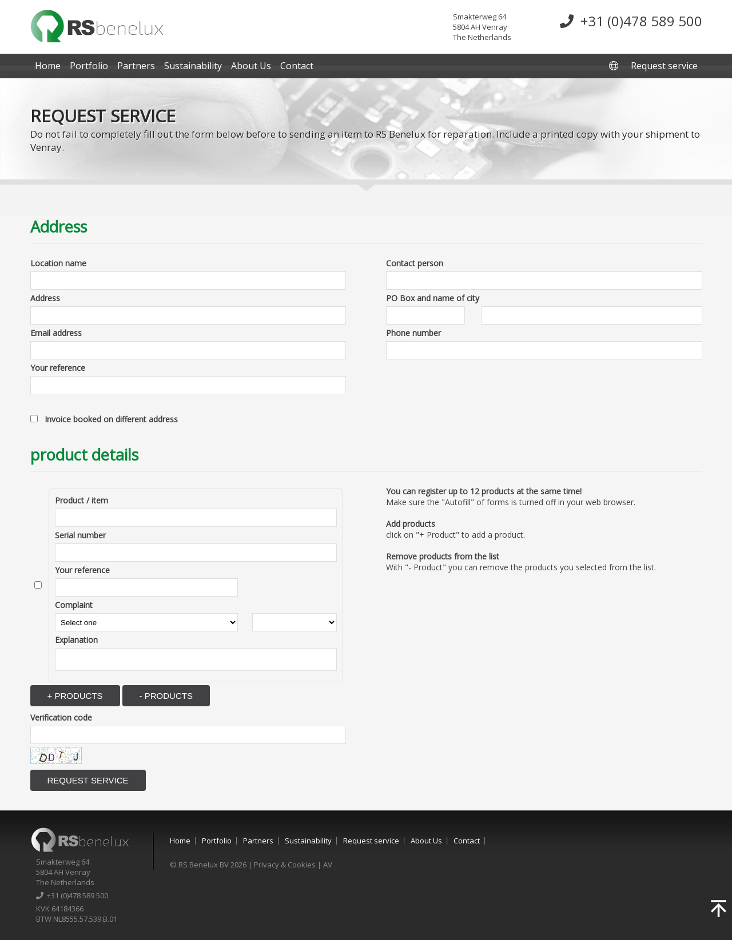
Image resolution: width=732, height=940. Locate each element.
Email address (56, 332)
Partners (136, 65)
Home (48, 65)
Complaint (74, 604)
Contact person (414, 263)
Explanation (76, 639)
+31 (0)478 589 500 (631, 20)
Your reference (57, 367)
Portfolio (89, 65)
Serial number (80, 535)
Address (45, 298)
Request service (664, 65)
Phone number (413, 332)
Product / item (81, 500)
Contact (296, 65)
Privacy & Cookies (285, 864)
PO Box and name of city (432, 298)
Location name (58, 263)
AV (327, 864)
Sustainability (193, 65)
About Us (251, 65)
